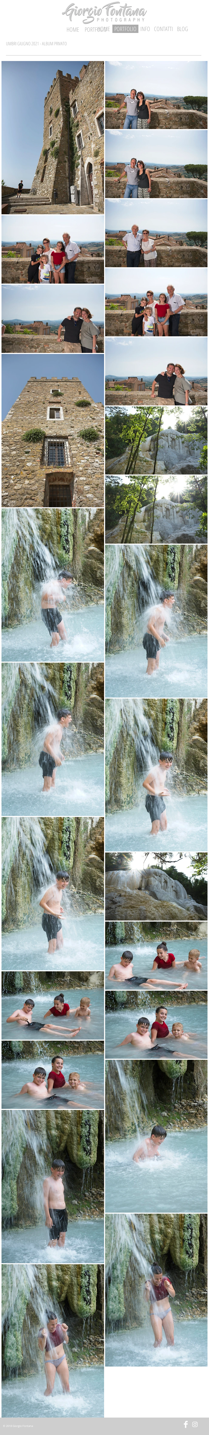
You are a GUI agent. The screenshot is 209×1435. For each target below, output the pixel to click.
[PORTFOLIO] (125, 29)
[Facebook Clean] (185, 1424)
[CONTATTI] (163, 29)
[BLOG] (182, 29)
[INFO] (145, 29)
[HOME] (73, 29)
